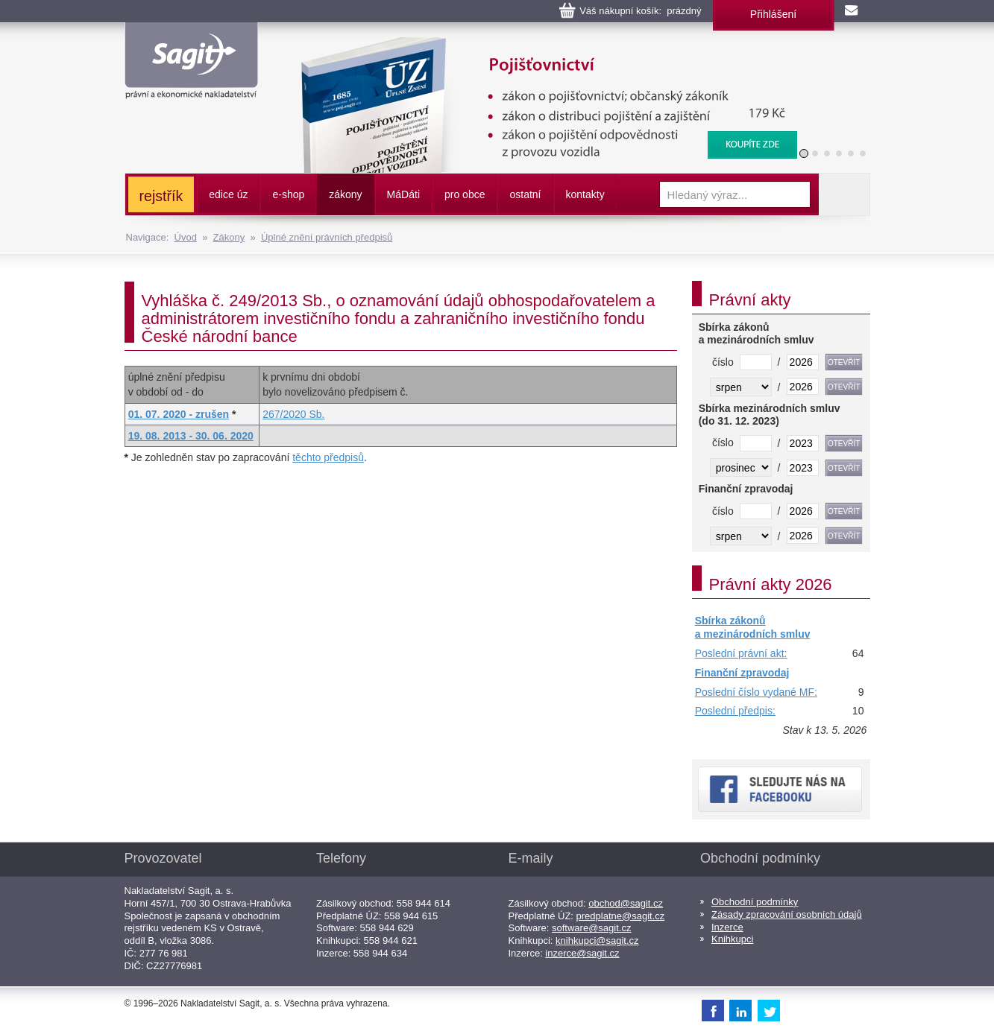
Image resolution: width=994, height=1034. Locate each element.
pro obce (464, 194)
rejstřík (161, 196)
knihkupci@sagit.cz (597, 940)
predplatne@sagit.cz (620, 916)
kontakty (585, 194)
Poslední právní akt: (741, 653)
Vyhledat (844, 194)
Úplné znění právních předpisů (326, 237)
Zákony (229, 237)
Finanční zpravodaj (742, 673)
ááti (403, 194)
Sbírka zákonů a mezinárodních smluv (753, 627)
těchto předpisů (328, 457)
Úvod (185, 237)
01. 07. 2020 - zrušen (178, 414)
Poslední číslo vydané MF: (756, 692)
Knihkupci (732, 939)
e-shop (288, 194)
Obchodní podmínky (754, 901)
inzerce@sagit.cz (582, 953)
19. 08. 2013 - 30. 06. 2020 (191, 436)
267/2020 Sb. (293, 414)
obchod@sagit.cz (625, 903)
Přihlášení (773, 14)
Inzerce (727, 927)
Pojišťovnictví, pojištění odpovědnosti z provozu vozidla (539, 45)
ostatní (525, 194)
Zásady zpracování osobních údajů (786, 914)
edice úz (228, 194)
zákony (345, 194)
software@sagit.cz (591, 927)
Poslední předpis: (735, 711)
